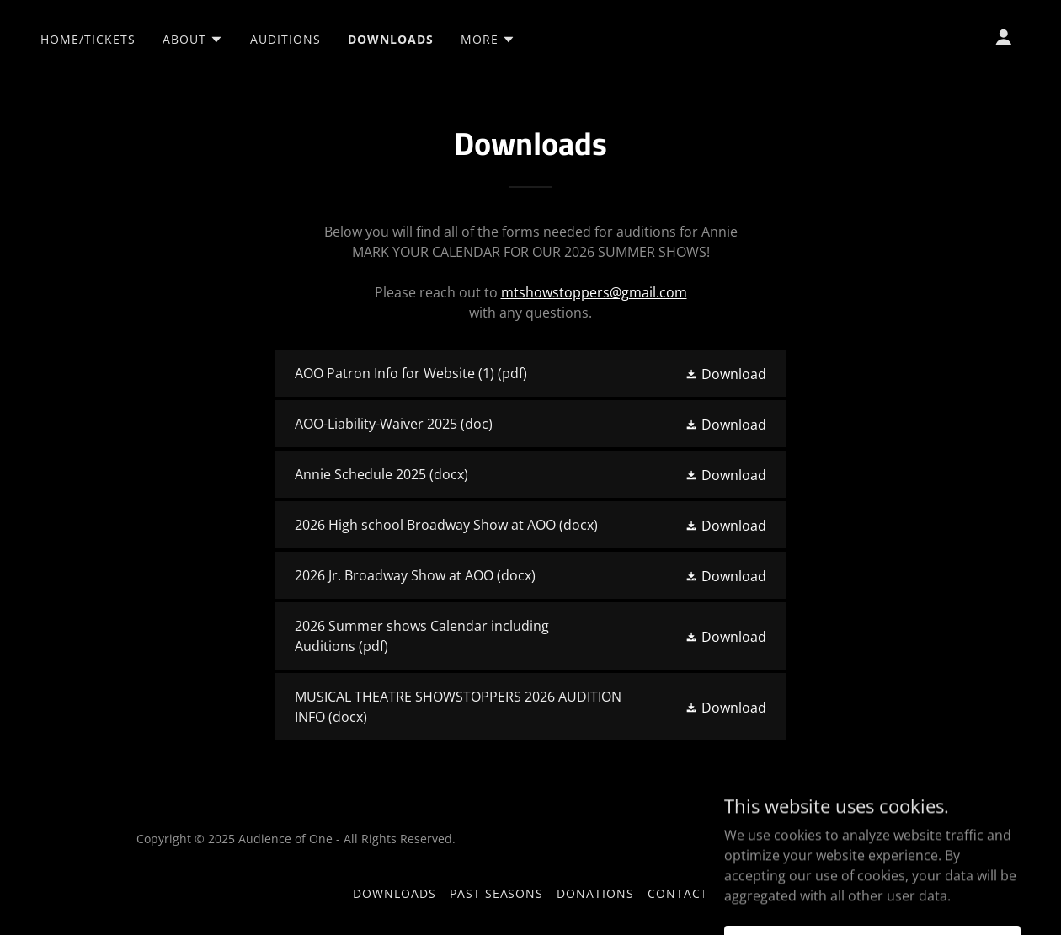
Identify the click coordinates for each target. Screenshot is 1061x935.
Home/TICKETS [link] (88, 39)
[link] (530, 373)
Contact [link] (678, 893)
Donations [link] (595, 893)
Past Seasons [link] (497, 893)
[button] (193, 39)
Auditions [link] (285, 39)
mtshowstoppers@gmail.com (594, 292)
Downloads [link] (391, 39)
